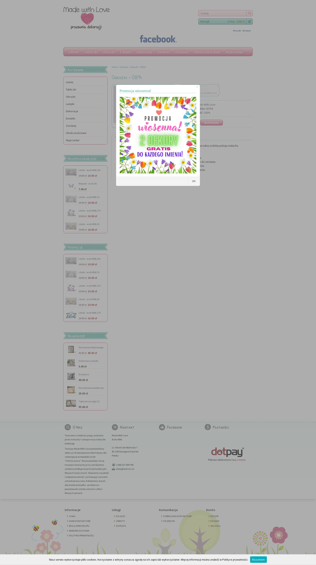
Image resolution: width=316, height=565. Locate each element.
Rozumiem (258, 559)
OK (194, 181)
